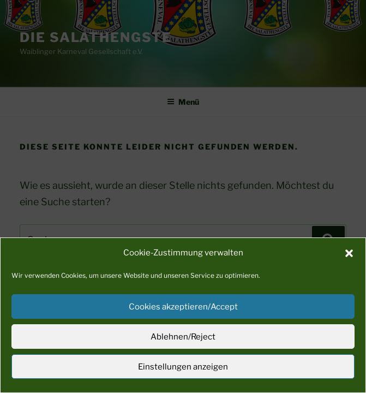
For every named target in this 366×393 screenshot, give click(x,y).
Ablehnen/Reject (183, 337)
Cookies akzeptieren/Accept (183, 307)
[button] (349, 253)
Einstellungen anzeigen (183, 367)
